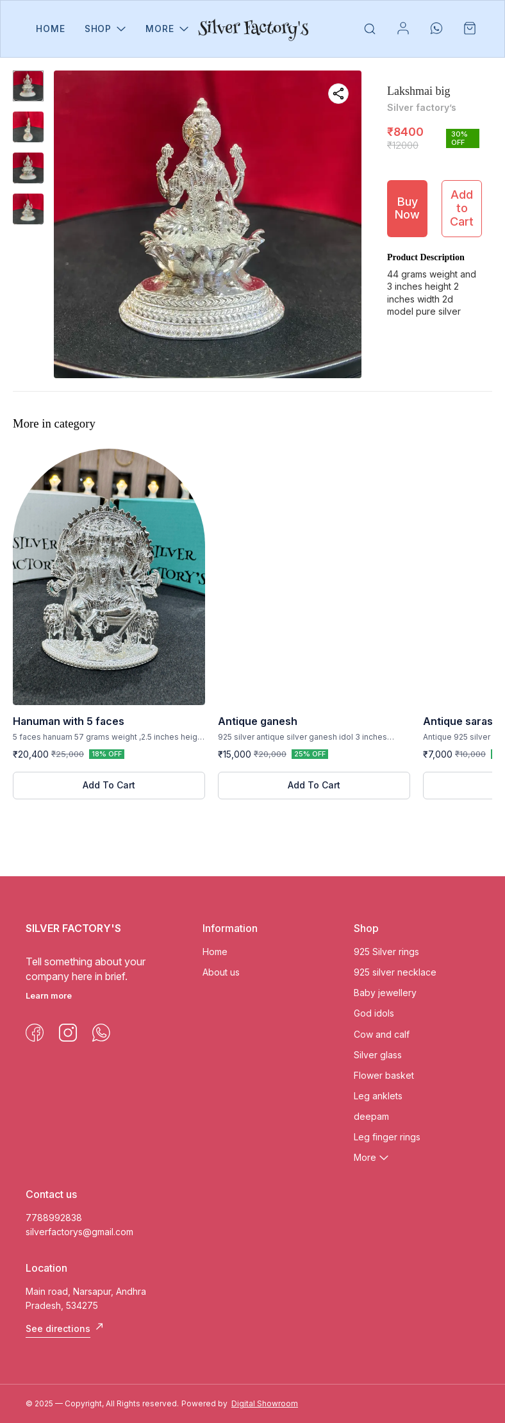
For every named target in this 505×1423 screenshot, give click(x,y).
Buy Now (407, 208)
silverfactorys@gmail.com (79, 1231)
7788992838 (54, 1217)
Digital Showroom (264, 1403)
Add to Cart (462, 208)
